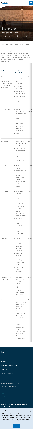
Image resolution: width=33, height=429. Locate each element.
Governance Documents (7, 373)
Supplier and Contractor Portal (9, 365)
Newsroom (4, 377)
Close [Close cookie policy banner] (16, 426)
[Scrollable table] (16, 202)
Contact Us (4, 369)
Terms (2, 390)
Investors (3, 361)
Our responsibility (4, 44)
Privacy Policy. (16, 421)
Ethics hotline (4, 396)
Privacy (3, 393)
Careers (3, 357)
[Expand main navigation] (31, 3)
